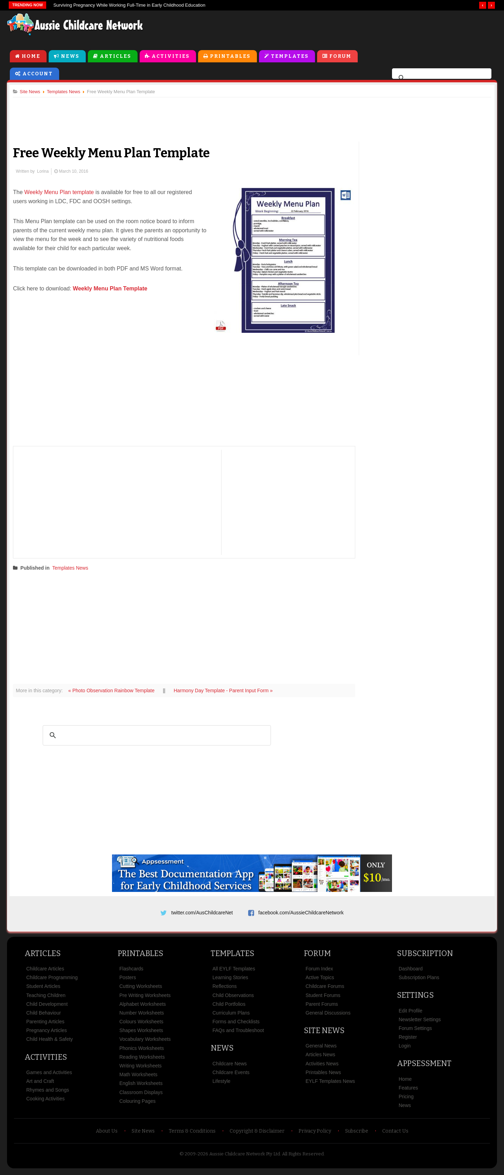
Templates (290, 57)
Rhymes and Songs (47, 1093)
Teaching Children (45, 998)
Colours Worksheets (141, 1025)
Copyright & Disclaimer (257, 1135)
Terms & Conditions (192, 1135)
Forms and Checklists (236, 1025)
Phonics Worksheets (141, 1051)
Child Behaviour (43, 1016)
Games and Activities (49, 1075)
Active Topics (320, 980)
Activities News (322, 1067)
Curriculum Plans (231, 1016)
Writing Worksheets (140, 1069)
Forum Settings (415, 1031)
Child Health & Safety (49, 1042)
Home (31, 57)
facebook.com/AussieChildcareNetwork (301, 913)
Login (405, 1049)
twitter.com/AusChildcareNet (202, 913)
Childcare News (229, 1067)
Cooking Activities (45, 1102)
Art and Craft (40, 1084)
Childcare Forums (325, 989)
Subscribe (356, 1135)
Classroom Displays (141, 1095)
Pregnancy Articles (46, 1033)
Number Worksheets (141, 1016)
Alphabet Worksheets (142, 1007)
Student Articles (43, 989)
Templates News (73, 568)
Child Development (47, 1007)
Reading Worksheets (142, 1060)
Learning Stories (230, 980)
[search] (441, 78)
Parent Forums (322, 1007)
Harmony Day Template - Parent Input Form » (225, 691)
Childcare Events (231, 1075)
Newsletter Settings (420, 1022)
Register (408, 1040)
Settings (415, 998)
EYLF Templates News (330, 1084)
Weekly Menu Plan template (62, 193)
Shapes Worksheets (141, 1033)
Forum (340, 57)
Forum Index (319, 972)
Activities (171, 57)
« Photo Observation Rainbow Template (115, 691)
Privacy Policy (315, 1135)
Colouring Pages (137, 1104)
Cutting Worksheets (140, 989)
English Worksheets (140, 1087)
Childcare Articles (45, 972)
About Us (107, 1135)
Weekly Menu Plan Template (113, 289)
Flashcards (131, 972)
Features (408, 1091)
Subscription (425, 956)
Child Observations (233, 998)
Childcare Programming (52, 980)
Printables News (323, 1075)
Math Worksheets (138, 1077)
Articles (115, 57)
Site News (324, 1033)
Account (37, 74)
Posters (127, 980)
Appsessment (424, 1067)
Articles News (320, 1058)
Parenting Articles (45, 1025)
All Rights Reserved (303, 1157)
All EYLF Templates (233, 972)
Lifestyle (221, 1084)
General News (321, 1049)
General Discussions (328, 1016)
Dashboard (411, 972)
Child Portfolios (228, 1007)
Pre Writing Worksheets (145, 998)
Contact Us (395, 1135)
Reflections (224, 989)
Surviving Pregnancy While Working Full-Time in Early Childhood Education (129, 5)
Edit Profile (410, 1014)
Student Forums (323, 998)
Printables (230, 57)
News (70, 57)
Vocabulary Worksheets (145, 1042)
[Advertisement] (338, 27)
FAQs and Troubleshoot (238, 1033)
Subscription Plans (419, 980)
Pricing (406, 1099)
